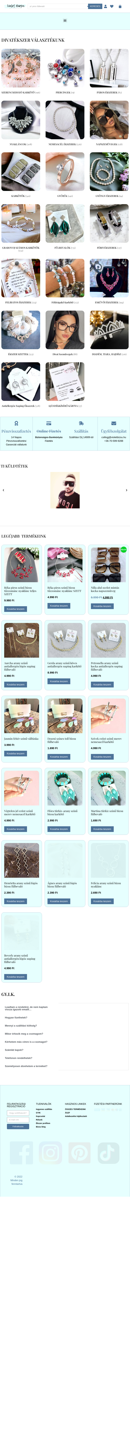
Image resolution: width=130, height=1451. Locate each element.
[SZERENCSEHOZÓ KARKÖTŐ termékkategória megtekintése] (20, 72)
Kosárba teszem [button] (15, 611)
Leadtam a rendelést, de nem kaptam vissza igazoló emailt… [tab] (26, 1010)
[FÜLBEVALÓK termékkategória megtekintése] (65, 227)
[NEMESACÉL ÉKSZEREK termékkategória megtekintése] (65, 124)
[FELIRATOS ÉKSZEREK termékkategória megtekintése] (20, 282)
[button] (65, 20)
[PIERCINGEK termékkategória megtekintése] (65, 72)
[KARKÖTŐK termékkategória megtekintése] (20, 175)
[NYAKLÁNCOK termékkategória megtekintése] (20, 124)
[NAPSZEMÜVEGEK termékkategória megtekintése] (109, 124)
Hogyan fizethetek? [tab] (16, 1019)
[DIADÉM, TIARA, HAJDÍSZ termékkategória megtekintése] (109, 334)
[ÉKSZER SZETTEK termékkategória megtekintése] (20, 334)
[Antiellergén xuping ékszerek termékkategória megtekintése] (20, 385)
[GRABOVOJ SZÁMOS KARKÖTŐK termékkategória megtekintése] (20, 228)
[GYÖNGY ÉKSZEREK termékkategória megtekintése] (109, 175)
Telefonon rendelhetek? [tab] (18, 1060)
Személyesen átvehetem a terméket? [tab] (26, 1068)
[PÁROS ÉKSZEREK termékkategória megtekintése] (109, 72)
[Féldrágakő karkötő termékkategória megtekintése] (65, 282)
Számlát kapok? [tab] (14, 1052)
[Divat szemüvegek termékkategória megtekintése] (65, 334)
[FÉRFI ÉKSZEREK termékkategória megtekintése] (109, 227)
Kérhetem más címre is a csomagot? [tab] (26, 1044)
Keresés (95, 6)
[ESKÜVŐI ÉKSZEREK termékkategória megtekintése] (109, 282)
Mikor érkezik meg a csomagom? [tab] (24, 1035)
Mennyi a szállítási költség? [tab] (21, 1027)
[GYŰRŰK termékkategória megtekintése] (65, 175)
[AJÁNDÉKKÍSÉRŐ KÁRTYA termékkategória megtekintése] (65, 385)
